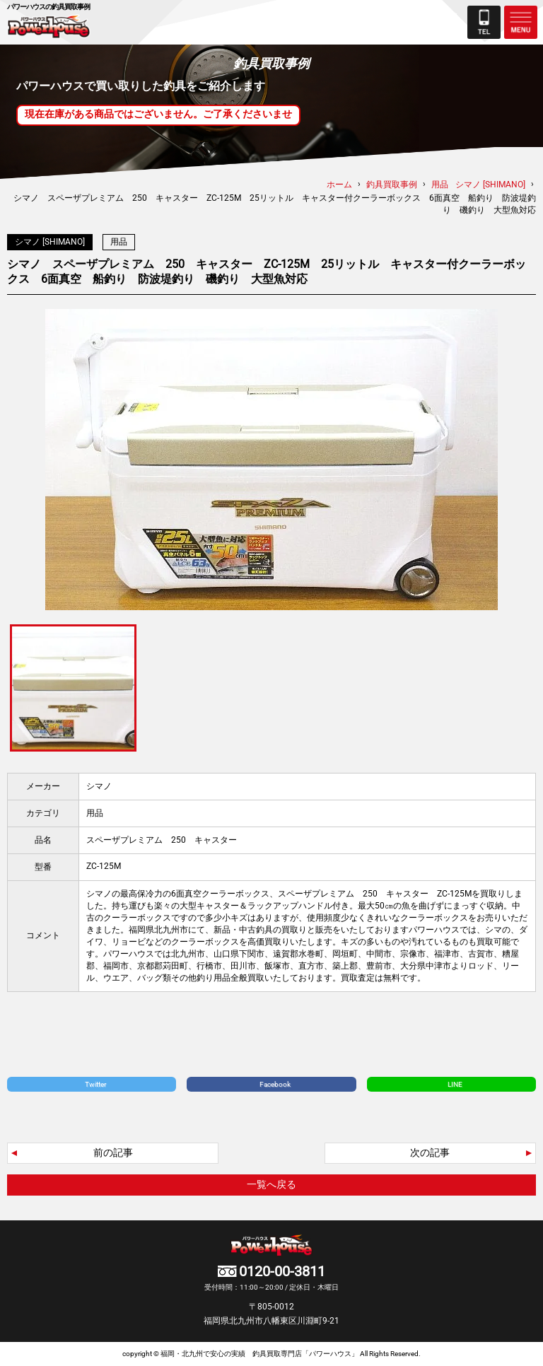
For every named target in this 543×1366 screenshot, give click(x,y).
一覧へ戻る (271, 1184)
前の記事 (113, 1152)
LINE (455, 1084)
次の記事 (430, 1152)
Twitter (95, 1084)
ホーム (339, 184)
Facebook (275, 1084)
